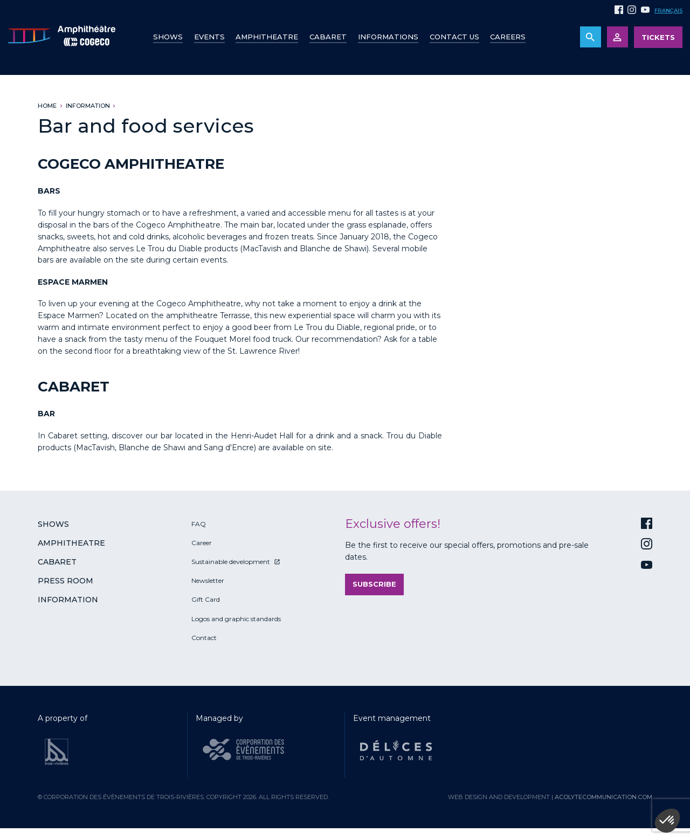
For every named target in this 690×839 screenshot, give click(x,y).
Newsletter (207, 580)
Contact (204, 638)
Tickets (658, 37)
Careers (508, 36)
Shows (168, 36)
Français (668, 10)
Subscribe (374, 584)
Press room (65, 581)
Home (47, 105)
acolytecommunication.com (603, 797)
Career (201, 543)
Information (88, 105)
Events (209, 36)
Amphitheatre (267, 36)
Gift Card (205, 599)
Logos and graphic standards (236, 619)
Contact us (454, 36)
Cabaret (328, 36)
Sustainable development (230, 562)
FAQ (198, 524)
